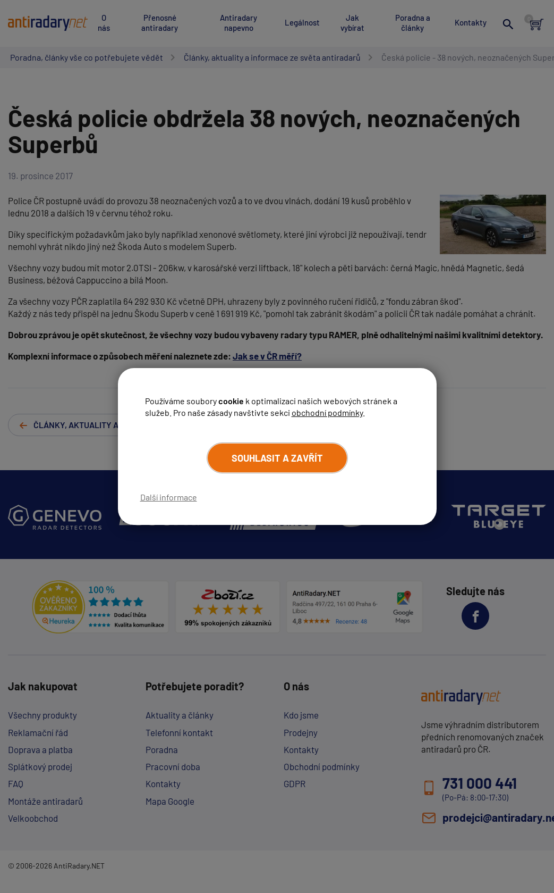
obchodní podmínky (327, 412)
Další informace (168, 497)
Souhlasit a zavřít (277, 458)
